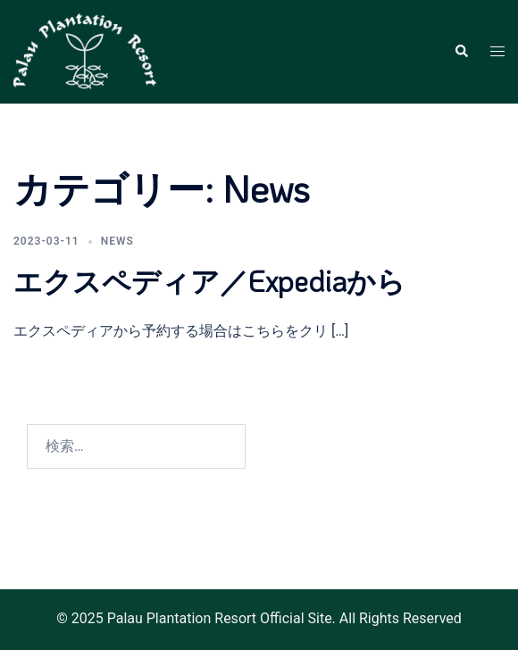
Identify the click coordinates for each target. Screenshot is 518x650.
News (117, 241)
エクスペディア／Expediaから (209, 280)
